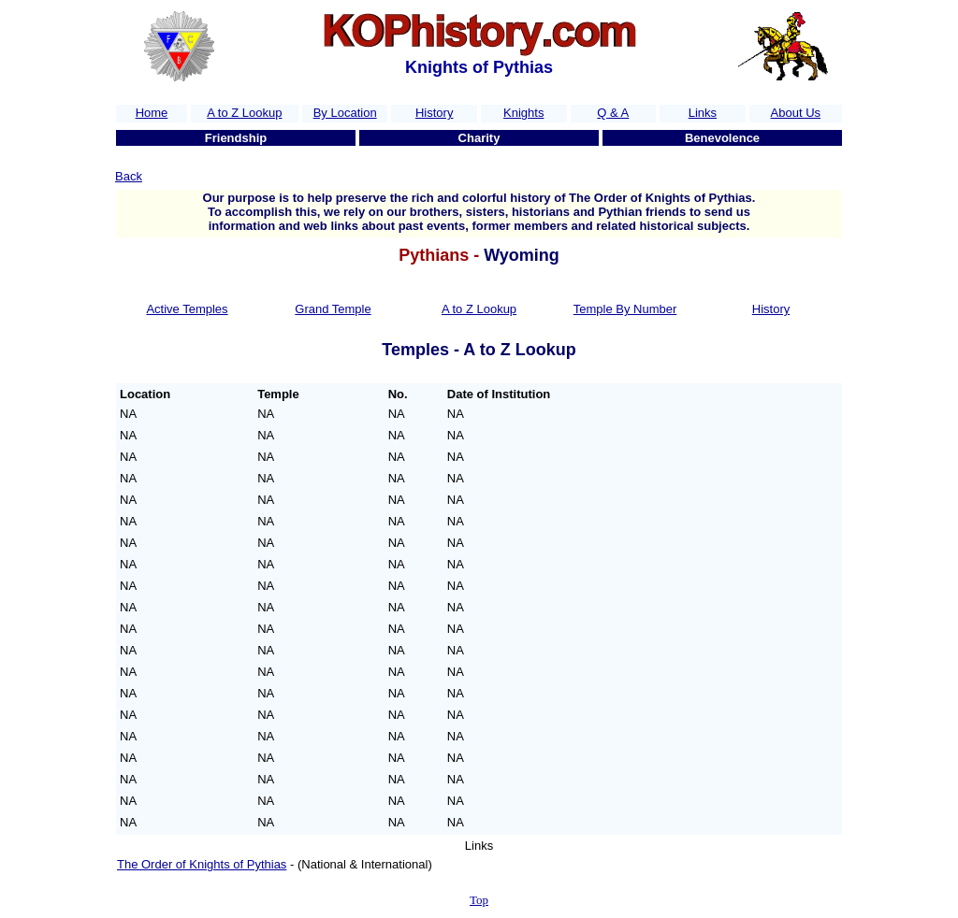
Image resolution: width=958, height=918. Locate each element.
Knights (523, 113)
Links (703, 113)
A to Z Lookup (244, 113)
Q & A (613, 113)
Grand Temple (332, 309)
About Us (795, 113)
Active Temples (186, 309)
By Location (345, 113)
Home (152, 113)
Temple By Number (625, 309)
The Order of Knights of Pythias (201, 864)
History (434, 113)
